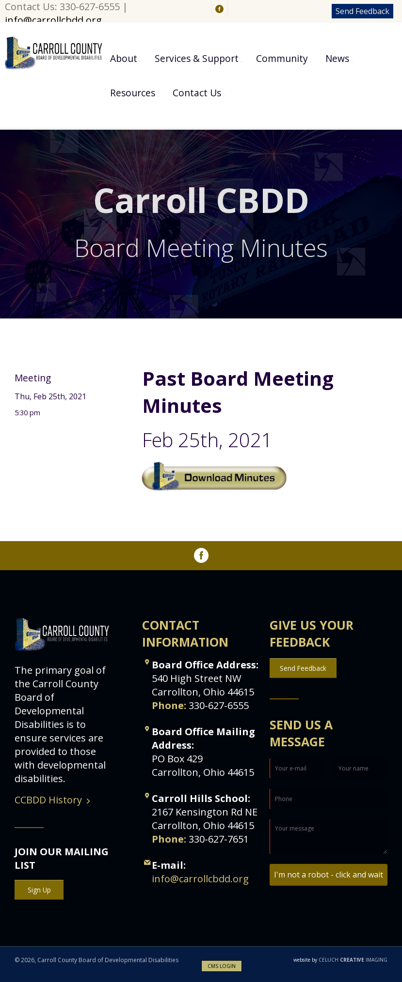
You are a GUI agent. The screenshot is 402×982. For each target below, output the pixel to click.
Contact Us (197, 92)
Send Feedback (362, 11)
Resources (132, 92)
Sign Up (39, 889)
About (123, 58)
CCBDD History (48, 799)
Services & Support (197, 58)
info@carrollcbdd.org (53, 20)
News (337, 58)
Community (282, 58)
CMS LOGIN (222, 966)
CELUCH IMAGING (340, 959)
